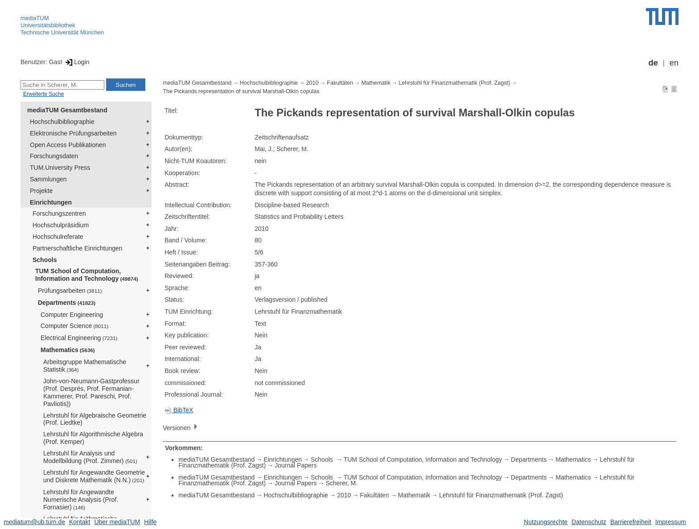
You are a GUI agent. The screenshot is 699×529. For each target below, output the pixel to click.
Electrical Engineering (79, 337)
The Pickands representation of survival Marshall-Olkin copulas (241, 91)
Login (76, 62)
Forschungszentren (59, 213)
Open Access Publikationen (68, 144)
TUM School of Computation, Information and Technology (86, 274)
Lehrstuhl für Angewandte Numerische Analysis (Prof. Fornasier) (80, 499)
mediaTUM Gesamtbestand (67, 110)
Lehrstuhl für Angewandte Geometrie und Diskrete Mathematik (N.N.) (94, 476)
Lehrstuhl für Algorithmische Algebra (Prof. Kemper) (93, 438)
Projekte (41, 190)
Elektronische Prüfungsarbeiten (73, 133)
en (674, 62)
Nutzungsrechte (545, 521)
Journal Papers (296, 465)
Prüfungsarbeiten (70, 290)
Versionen (181, 427)
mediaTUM (35, 18)
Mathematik (376, 83)
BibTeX (178, 410)
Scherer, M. (341, 483)
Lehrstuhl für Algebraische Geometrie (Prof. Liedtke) (94, 419)
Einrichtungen (51, 202)
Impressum (670, 521)
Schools (45, 259)
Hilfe (150, 521)
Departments (66, 302)
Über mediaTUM (117, 521)
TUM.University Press (60, 167)
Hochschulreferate (58, 236)
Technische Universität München (62, 32)
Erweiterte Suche (43, 94)
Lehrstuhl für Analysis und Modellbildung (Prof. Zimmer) (90, 457)
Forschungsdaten (54, 156)
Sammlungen (48, 179)
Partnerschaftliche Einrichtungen (78, 248)
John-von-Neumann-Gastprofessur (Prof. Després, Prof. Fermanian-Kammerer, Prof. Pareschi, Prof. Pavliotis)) (91, 392)
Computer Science (74, 325)
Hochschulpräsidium (61, 225)
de (653, 62)
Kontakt (79, 521)
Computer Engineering (72, 314)
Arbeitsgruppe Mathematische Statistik (84, 365)
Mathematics (68, 349)
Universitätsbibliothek (48, 25)
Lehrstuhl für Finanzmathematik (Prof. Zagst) (454, 83)
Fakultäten (340, 83)
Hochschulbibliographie (62, 121)
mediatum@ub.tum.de (34, 521)
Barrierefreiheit (630, 521)
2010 (312, 83)
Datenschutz (589, 521)
